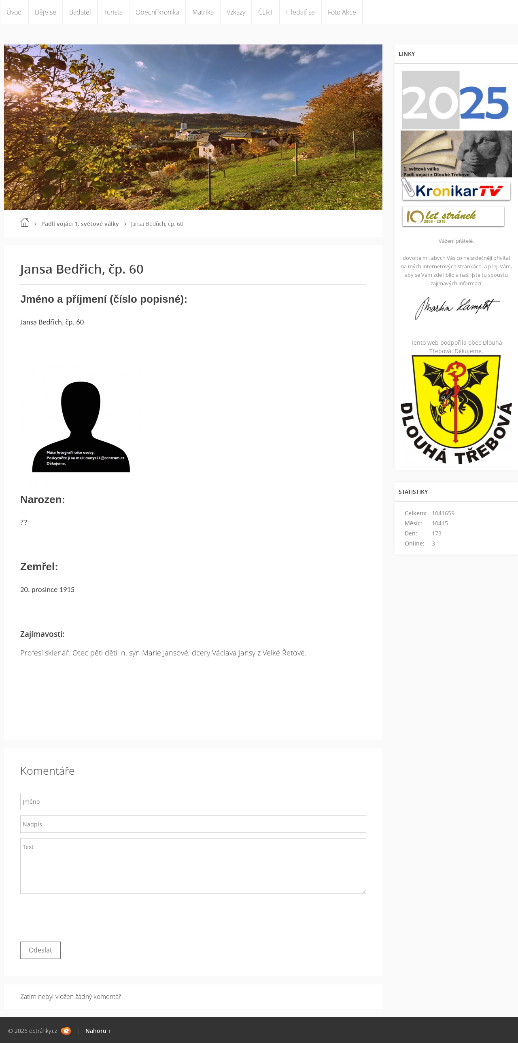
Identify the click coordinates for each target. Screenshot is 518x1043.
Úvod (14, 12)
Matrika (203, 12)
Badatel (80, 12)
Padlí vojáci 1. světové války (80, 224)
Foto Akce (342, 12)
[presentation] (81, 915)
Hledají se (300, 12)
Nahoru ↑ (98, 1031)
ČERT (265, 12)
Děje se (45, 12)
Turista (113, 12)
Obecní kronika (157, 12)
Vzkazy (236, 12)
